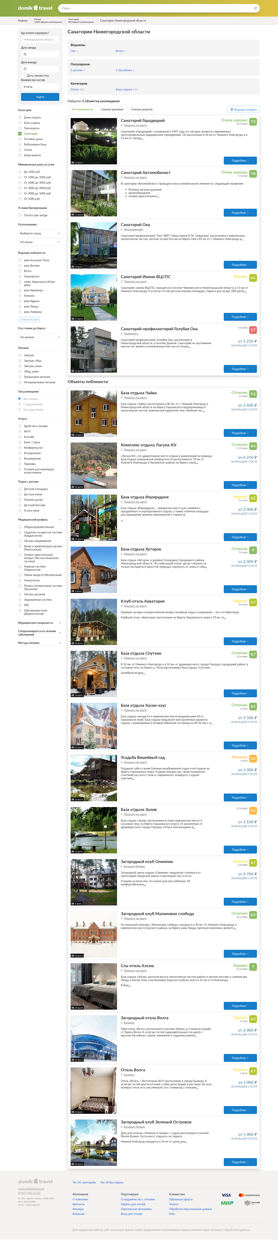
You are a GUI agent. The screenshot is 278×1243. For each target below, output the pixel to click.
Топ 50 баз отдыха (111, 1185)
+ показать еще (29, 319)
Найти (40, 97)
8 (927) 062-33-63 (29, 1196)
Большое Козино (134, 869)
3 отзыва (243, 396)
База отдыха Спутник (141, 654)
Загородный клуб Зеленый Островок (156, 1125)
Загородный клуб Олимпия (147, 863)
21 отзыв (243, 501)
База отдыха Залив (139, 811)
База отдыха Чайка (139, 393)
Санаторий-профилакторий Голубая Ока (159, 329)
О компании (80, 1202)
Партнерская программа (136, 1212)
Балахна (129, 1025)
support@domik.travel (31, 1192)
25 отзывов (241, 971)
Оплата (173, 1207)
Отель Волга (133, 1073)
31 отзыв (243, 606)
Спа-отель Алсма (137, 968)
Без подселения (33, 409)
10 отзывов (241, 658)
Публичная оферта (180, 1202)
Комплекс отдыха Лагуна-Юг (149, 445)
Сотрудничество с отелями (138, 1202)
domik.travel (35, 1184)
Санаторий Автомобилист (146, 172)
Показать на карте (135, 125)
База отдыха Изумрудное (145, 498)
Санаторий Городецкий (143, 120)
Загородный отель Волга (145, 1020)
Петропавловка (133, 229)
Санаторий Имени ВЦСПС (146, 277)
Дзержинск (131, 334)
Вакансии (78, 1217)
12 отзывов (241, 810)
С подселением (33, 404)
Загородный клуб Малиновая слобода (157, 916)
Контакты (79, 1207)
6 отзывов (242, 328)
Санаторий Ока (135, 224)
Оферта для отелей (133, 1207)
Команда (78, 1212)
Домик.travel (35, 7)
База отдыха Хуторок (141, 550)
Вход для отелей (131, 1217)
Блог (172, 1217)
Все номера (30, 398)
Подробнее (239, 160)
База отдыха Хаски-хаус (143, 707)
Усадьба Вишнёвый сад (143, 759)
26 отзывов (241, 123)
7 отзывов (242, 176)
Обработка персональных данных (190, 1212)
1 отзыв (243, 710)
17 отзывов (241, 449)
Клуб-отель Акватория (143, 602)
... (142, 138)
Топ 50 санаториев (84, 1185)
